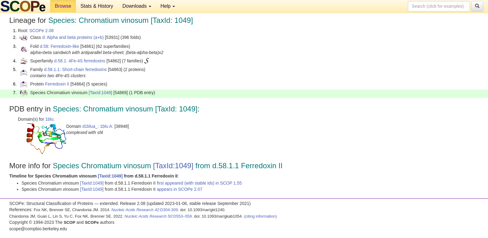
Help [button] (168, 6)
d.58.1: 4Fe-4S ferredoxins (79, 60)
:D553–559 (158, 216)
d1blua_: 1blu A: (97, 126)
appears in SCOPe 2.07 (179, 189)
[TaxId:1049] (100, 92)
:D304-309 (145, 209)
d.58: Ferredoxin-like (59, 46)
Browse (63, 6)
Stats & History (96, 6)
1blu (49, 119)
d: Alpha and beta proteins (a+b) (73, 37)
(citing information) (260, 216)
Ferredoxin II (57, 83)
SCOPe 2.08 (41, 30)
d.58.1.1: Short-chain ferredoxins (75, 69)
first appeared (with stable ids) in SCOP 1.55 (199, 183)
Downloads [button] (136, 6)
